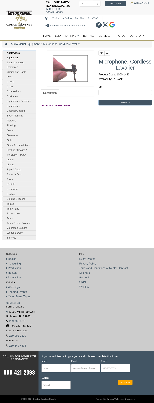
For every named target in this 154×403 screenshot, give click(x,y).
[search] (86, 3)
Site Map (84, 272)
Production (13, 268)
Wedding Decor (15, 232)
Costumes (12, 96)
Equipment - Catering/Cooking (16, 108)
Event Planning (67, 35)
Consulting (13, 263)
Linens (10, 164)
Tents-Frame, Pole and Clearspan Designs (19, 225)
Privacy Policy (87, 263)
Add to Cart (125, 103)
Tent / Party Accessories (13, 211)
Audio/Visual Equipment (25, 44)
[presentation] (89, 385)
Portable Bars (14, 174)
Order (82, 282)
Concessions (14, 91)
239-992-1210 (17, 335)
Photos (120, 35)
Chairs (10, 81)
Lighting (11, 159)
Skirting (11, 194)
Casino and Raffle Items (16, 74)
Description (50, 92)
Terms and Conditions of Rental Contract (103, 268)
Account (84, 277)
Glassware (12, 135)
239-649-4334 (17, 345)
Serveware (12, 189)
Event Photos (87, 258)
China (10, 86)
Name (44, 361)
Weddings (13, 287)
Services (104, 35)
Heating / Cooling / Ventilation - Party (17, 152)
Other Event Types (18, 296)
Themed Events (16, 291)
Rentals (88, 35)
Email (74, 361)
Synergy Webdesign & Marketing (121, 399)
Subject (45, 378)
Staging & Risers (16, 199)
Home (47, 35)
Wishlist (84, 286)
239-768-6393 (17, 321)
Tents (10, 218)
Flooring (11, 125)
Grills (9, 140)
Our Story (137, 35)
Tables (10, 204)
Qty (100, 87)
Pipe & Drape (14, 169)
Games (11, 130)
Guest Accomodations (18, 145)
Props (10, 179)
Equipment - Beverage (19, 101)
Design (11, 258)
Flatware (11, 120)
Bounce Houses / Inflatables (16, 64)
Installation (13, 277)
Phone (104, 361)
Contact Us (57, 25)
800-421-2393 (19, 372)
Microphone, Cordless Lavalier (61, 44)
